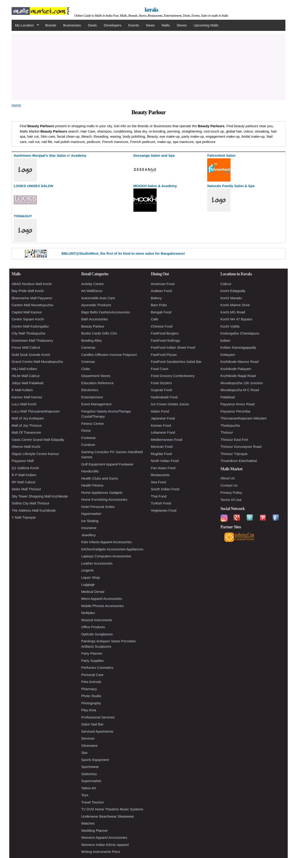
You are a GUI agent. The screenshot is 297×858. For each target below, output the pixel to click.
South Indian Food (165, 489)
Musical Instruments (96, 620)
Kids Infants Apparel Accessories (106, 542)
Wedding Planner (94, 830)
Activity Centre (92, 284)
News (150, 25)
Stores (182, 25)
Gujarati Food (161, 390)
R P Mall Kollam (24, 475)
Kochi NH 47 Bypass (236, 319)
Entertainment (92, 397)
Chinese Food (161, 326)
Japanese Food (163, 418)
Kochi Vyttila (229, 326)
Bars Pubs (159, 305)
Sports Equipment (95, 760)
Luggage (88, 584)
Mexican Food (162, 446)
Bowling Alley (91, 340)
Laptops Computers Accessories (106, 556)
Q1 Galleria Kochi (25, 468)
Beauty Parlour (92, 326)
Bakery (156, 298)
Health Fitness (92, 485)
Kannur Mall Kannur (27, 397)
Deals (92, 25)
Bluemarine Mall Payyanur (32, 298)
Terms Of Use (231, 500)
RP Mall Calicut (23, 482)
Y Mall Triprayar (24, 517)
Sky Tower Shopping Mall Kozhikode (40, 496)
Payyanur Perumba (235, 411)
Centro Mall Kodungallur (30, 326)
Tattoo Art (88, 788)
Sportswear (90, 767)
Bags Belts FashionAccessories (105, 312)
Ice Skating (89, 521)
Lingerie (87, 570)
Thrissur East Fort (234, 440)
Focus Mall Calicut (26, 347)
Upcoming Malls (206, 25)
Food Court (159, 369)
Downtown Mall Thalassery (32, 340)
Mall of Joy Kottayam (28, 418)
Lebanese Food (163, 432)
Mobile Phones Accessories (102, 606)
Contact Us (229, 485)
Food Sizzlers (161, 383)
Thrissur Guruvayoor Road (240, 446)
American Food (162, 284)
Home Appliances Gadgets (102, 492)
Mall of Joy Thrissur (27, 425)
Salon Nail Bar (92, 724)
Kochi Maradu (231, 298)
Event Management (96, 404)
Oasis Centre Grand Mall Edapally (38, 440)
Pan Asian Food (163, 468)
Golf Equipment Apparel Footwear (107, 464)
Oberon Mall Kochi (26, 446)
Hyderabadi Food (164, 397)
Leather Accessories (97, 563)
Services (88, 738)
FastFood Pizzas (164, 355)
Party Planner (91, 653)
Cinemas (88, 362)
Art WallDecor (92, 291)
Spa (84, 752)
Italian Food (160, 411)
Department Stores (95, 376)
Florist (86, 430)
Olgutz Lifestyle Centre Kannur (35, 454)
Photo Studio (91, 696)
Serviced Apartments (97, 731)
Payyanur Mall (23, 461)
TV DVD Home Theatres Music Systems (112, 809)
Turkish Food (161, 503)
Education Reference (97, 383)
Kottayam (227, 355)
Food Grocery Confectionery (172, 376)
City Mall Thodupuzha (28, 333)
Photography (91, 703)
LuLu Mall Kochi (24, 404)
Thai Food (159, 496)
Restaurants (160, 475)
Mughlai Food (161, 454)
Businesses (72, 25)
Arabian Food (161, 291)
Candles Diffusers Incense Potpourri (109, 355)
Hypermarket (91, 514)
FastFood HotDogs (165, 340)
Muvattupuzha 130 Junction (241, 383)
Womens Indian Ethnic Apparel (105, 845)
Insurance (89, 528)
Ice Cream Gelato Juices (170, 404)
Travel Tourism (92, 802)
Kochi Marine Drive (235, 305)
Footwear (88, 438)
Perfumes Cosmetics (97, 668)
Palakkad (227, 397)
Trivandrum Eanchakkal (238, 461)
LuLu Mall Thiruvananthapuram (36, 411)
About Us (227, 478)
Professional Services (98, 717)
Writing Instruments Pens (100, 852)
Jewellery (88, 535)
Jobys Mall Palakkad (27, 383)
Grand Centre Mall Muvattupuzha (37, 362)
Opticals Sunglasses (97, 634)
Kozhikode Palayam (235, 369)
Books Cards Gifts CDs (99, 333)
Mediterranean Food (166, 440)
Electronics (89, 390)
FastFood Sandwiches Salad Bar (176, 362)
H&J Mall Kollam (24, 369)
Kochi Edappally (232, 291)
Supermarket (91, 781)
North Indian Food (165, 461)
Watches (88, 823)
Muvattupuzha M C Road (239, 390)
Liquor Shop (90, 577)
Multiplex (88, 613)
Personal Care (92, 675)
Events (133, 25)
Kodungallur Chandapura (239, 333)
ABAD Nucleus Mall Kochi (32, 284)
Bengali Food (161, 312)
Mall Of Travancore (26, 432)
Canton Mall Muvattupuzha (32, 305)
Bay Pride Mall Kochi (28, 291)
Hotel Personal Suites (98, 507)
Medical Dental (92, 592)
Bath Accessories (94, 319)
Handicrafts (90, 471)
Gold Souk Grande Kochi (31, 355)
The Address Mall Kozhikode (34, 510)
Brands (50, 25)
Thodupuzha (230, 425)
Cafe (154, 319)
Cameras (88, 347)
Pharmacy (89, 689)
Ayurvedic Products (96, 305)
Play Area (88, 710)
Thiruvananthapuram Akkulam (243, 418)
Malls (165, 25)
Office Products (93, 627)
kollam (225, 340)
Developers (112, 25)
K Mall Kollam (22, 390)
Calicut (225, 284)
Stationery (89, 774)
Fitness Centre (92, 424)
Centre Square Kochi (28, 319)
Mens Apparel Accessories (101, 599)
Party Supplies (92, 661)
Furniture (88, 445)
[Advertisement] (148, 66)
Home (16, 105)
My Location (25, 25)
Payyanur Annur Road (237, 404)
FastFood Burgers (165, 333)
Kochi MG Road (232, 312)
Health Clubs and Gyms (99, 478)
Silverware (89, 746)
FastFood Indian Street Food (173, 347)
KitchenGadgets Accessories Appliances (112, 549)
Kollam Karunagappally (238, 347)
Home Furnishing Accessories (104, 499)
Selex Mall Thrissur (26, 489)
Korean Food (161, 425)
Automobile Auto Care (98, 298)
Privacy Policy (231, 492)
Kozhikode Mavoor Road (239, 362)
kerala (151, 9)
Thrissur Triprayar (234, 454)
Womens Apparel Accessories (104, 837)
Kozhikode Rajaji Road (238, 376)
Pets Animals (91, 682)
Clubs (85, 369)
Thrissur (226, 432)
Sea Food (158, 482)
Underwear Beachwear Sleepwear (107, 816)
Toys (84, 795)
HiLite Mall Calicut (25, 376)
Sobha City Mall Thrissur (30, 503)
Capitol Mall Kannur (27, 312)
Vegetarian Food (163, 510)
